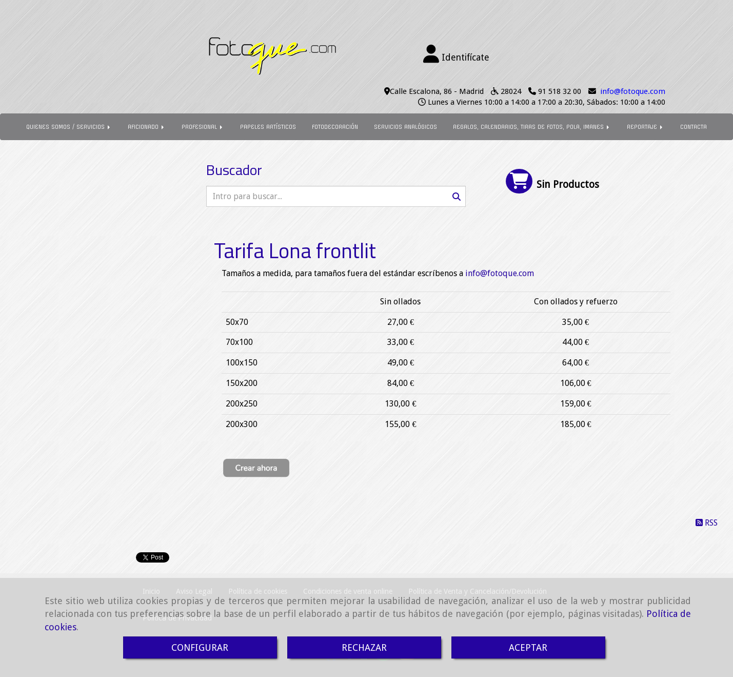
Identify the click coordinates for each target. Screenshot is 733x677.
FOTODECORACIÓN (335, 126)
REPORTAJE (645, 126)
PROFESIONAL (203, 126)
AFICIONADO (147, 126)
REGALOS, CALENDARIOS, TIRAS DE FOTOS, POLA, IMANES (532, 126)
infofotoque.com (632, 91)
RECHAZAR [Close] (364, 647)
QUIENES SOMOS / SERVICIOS (69, 126)
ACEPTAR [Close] (528, 647)
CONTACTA (693, 126)
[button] (456, 54)
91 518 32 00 (559, 91)
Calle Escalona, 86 (421, 91)
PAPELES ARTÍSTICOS (268, 126)
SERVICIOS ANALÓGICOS (405, 126)
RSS (707, 523)
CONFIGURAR (199, 647)
